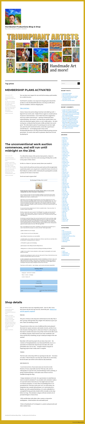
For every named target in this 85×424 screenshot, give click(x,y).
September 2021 (65, 165)
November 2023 (65, 144)
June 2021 (64, 169)
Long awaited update (67, 93)
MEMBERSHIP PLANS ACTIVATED (28, 90)
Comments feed (65, 254)
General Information (9, 97)
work (14, 173)
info (6, 104)
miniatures (7, 320)
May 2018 (64, 200)
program (7, 323)
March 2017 (64, 218)
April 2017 (64, 216)
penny (6, 170)
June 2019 (64, 189)
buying (6, 163)
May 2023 (64, 148)
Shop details (13, 302)
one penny (11, 169)
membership (12, 105)
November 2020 (65, 176)
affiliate (6, 315)
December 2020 (65, 175)
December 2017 (65, 207)
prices (6, 107)
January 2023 (65, 151)
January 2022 (65, 161)
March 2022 (64, 159)
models (11, 320)
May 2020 (64, 180)
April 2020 (64, 182)
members (7, 105)
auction (7, 162)
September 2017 (65, 209)
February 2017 (65, 219)
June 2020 (64, 179)
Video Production (66, 240)
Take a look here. (24, 108)
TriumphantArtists (9, 111)
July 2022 (64, 158)
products (13, 107)
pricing (9, 107)
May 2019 (64, 190)
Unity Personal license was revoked (70, 96)
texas (12, 326)
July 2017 (64, 212)
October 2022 (65, 154)
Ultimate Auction (80, 422)
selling (6, 172)
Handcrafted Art (8, 310)
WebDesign (64, 241)
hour (6, 167)
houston (7, 319)
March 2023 (64, 150)
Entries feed (65, 252)
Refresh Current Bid (39, 270)
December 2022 (65, 152)
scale (6, 325)
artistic (11, 315)
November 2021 (65, 162)
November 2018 (65, 194)
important (12, 103)
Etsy (63, 230)
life (11, 167)
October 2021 (65, 164)
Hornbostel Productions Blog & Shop (23, 27)
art (5, 101)
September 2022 (66, 155)
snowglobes (7, 326)
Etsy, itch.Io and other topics (68, 100)
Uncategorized (65, 238)
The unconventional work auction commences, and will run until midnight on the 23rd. (28, 147)
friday (8, 165)
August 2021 (65, 166)
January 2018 (65, 205)
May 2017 (64, 215)
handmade (10, 318)
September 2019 (65, 187)
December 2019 (65, 186)
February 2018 (65, 204)
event (6, 318)
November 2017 (65, 208)
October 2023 (65, 145)
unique (6, 327)
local (10, 319)
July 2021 (64, 168)
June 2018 (64, 198)
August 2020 (65, 177)
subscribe (12, 108)
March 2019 (64, 191)
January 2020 (65, 184)
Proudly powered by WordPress (29, 415)
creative (10, 163)
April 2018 (64, 201)
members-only (65, 237)
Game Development (66, 231)
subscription (7, 110)
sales (6, 108)
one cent (7, 169)
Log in (63, 251)
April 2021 (64, 170)
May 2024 (64, 140)
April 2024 (64, 141)
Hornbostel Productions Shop (68, 236)
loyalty (12, 319)
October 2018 (65, 196)
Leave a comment (9, 113)
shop (9, 108)
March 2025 (64, 137)
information (9, 104)
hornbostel (12, 166)
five (6, 165)
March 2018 (64, 202)
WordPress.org (65, 255)
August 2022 (65, 157)
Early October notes (66, 94)
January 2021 (65, 173)
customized (7, 316)
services (9, 325)
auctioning (12, 162)
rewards (11, 323)
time (12, 172)
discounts (9, 101)
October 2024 (65, 139)
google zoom (65, 110)
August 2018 (65, 197)
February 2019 (65, 193)
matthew (14, 167)
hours (9, 167)
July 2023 (64, 147)
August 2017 (64, 211)
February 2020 (65, 183)
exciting (14, 163)
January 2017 (65, 221)
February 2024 (65, 143)
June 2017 (64, 214)
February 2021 (65, 172)
